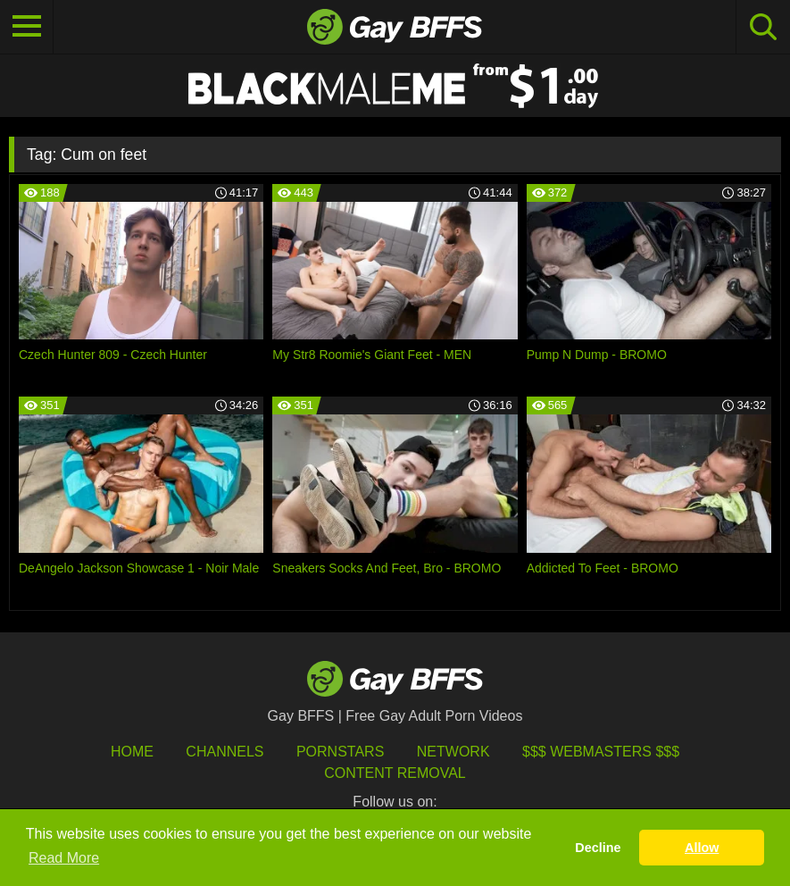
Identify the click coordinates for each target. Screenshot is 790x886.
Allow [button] (702, 847)
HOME (132, 751)
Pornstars (340, 751)
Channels (224, 751)
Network (453, 751)
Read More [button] (64, 857)
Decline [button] (597, 847)
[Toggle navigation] (27, 27)
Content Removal (395, 773)
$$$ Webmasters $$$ (600, 751)
